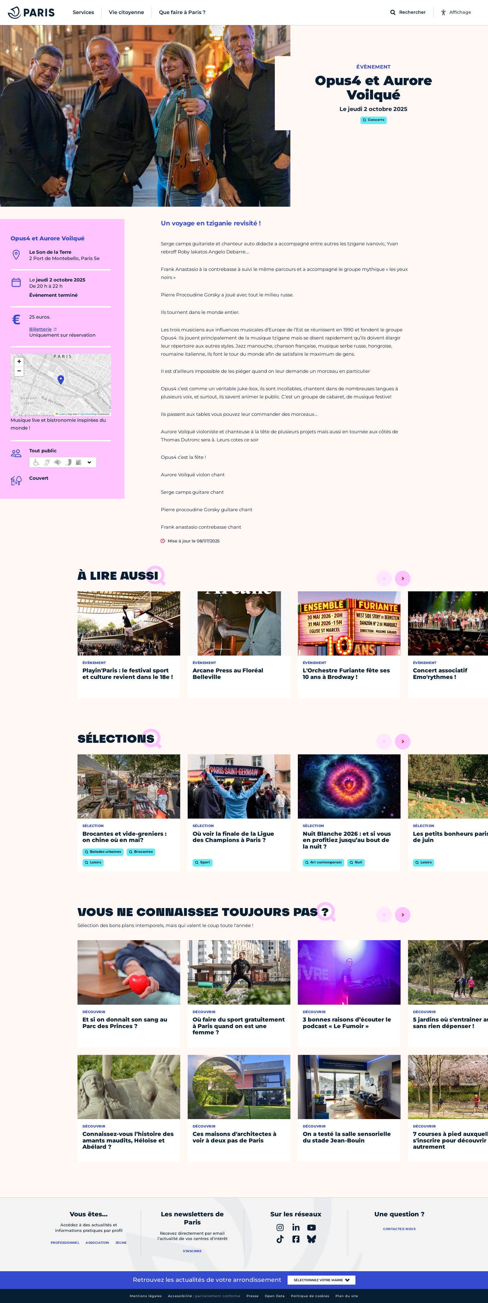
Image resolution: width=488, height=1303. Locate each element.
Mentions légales (146, 1296)
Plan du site (347, 1296)
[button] (61, 380)
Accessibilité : (204, 1296)
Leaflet (61, 414)
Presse (252, 1296)
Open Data (275, 1296)
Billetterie (40, 329)
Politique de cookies (310, 1296)
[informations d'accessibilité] (62, 462)
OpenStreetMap (88, 414)
